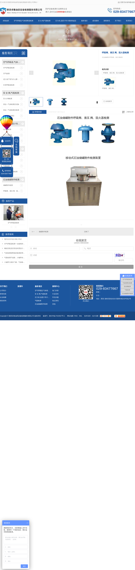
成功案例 (95, 21)
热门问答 (55, 290)
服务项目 (84, 21)
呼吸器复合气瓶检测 (10, 172)
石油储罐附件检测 (11, 179)
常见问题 (55, 297)
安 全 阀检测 (7, 98)
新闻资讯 (107, 21)
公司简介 (3, 290)
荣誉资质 (3, 294)
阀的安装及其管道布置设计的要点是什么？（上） (14, 248)
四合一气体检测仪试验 (11, 104)
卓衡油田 (6, 21)
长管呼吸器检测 (8, 85)
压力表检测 (7, 129)
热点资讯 (55, 301)
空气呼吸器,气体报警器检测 (23, 21)
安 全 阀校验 (7, 135)
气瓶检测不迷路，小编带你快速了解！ (14, 257)
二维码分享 (130, 112)
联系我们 (129, 21)
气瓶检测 (6, 160)
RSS (76, 316)
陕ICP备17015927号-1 (57, 316)
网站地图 (70, 316)
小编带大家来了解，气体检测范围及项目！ (14, 262)
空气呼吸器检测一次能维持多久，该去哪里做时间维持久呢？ (14, 244)
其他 (53, 304)
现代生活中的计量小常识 (13, 239)
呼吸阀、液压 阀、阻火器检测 (13, 191)
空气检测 (6, 73)
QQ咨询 (7, 141)
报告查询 (3, 301)
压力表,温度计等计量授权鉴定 (65, 21)
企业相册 (3, 297)
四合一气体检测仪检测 (11, 110)
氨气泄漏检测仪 (8, 116)
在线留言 (107, 101)
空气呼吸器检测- (9, 68)
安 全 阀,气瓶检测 (44, 21)
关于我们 (118, 21)
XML (80, 316)
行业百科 (55, 294)
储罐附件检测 (8, 185)
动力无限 (95, 316)
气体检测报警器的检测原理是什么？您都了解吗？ (14, 253)
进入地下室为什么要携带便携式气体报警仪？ (13, 79)
